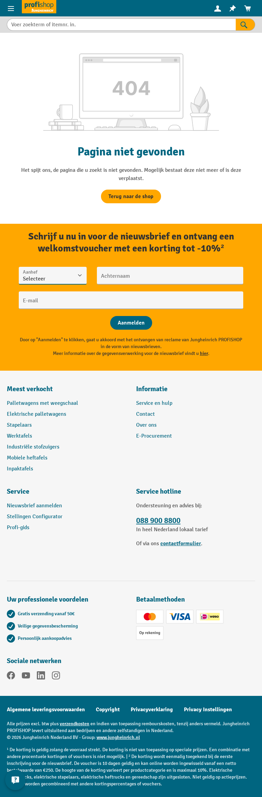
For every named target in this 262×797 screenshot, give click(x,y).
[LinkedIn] (41, 676)
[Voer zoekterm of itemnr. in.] (121, 24)
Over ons (146, 425)
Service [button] (18, 491)
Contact (145, 414)
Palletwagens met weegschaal (42, 403)
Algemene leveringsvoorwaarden (46, 709)
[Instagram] (56, 676)
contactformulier (180, 543)
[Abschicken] (131, 323)
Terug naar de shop (131, 196)
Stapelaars (19, 425)
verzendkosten (74, 724)
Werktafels (19, 436)
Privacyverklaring (152, 709)
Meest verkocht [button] (30, 389)
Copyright (108, 709)
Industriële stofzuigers (33, 447)
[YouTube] (26, 676)
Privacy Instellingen (208, 709)
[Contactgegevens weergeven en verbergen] (15, 780)
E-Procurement (154, 436)
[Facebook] (11, 676)
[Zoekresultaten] (245, 24)
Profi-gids (18, 527)
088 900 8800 (158, 520)
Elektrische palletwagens (36, 414)
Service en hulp (154, 403)
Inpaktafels (20, 469)
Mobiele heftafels (27, 458)
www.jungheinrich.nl (118, 737)
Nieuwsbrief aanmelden (34, 506)
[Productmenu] (11, 8)
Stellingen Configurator (34, 516)
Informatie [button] (152, 389)
